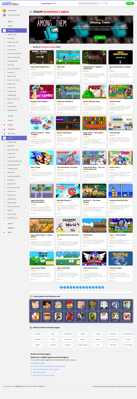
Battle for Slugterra (39, 363)
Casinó (8, 120)
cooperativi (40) (10, 61)
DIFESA (92, 317)
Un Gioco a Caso (11, 15)
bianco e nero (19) (11, 99)
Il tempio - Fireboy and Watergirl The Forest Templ (49, 366)
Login (130, 3)
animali (83, 339)
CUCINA (81, 305)
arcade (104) (9, 46)
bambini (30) (9, 76)
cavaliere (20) (9, 91)
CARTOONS (58, 305)
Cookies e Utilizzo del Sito (118, 386)
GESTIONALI (126, 305)
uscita (53, 339)
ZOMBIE (92, 305)
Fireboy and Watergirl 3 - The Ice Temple (46, 369)
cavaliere (53, 345)
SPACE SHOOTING (115, 305)
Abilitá (7, 21)
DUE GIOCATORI (127, 317)
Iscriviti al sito (105, 386)
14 (99, 287)
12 (93, 287)
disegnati (68, 345)
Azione (8, 26)
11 (90, 287)
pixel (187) (8, 38)
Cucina (8, 125)
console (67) (9, 50)
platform (38, 334)
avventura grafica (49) (12, 53)
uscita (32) (8, 65)
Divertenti (9, 129)
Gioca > (100, 37)
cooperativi (37, 339)
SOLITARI (104, 305)
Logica (8, 138)
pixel (52, 334)
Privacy (129, 386)
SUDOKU (46, 317)
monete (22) (9, 87)
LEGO (69, 305)
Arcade (8, 116)
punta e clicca (113, 339)
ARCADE (58, 317)
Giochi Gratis (46, 3)
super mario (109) (11, 42)
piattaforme (128, 345)
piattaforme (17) (10, 110)
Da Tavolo (9, 133)
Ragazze (8, 228)
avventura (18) (9, 106)
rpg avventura (128, 334)
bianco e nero (83, 345)
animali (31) (9, 72)
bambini (98, 339)
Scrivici (134, 386)
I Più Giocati (9, 10)
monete (37, 345)
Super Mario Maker (39, 372)
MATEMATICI (104, 317)
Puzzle (8, 223)
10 (87, 287)
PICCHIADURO (46, 305)
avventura (113, 345)
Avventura (9, 30)
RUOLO (81, 317)
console (98, 334)
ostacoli (128, 339)
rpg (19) (8, 103)
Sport (7, 232)
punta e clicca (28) (11, 80)
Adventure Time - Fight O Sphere (43, 375)
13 (96, 287)
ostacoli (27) (9, 84)
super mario (68, 334)
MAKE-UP (35, 305)
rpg (98, 345)
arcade (83, 334)
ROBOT (69, 317)
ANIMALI (115, 317)
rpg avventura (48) (11, 57)
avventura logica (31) (12, 68)
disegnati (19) (9, 95)
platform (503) (9, 34)
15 (103, 287)
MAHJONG (35, 317)
